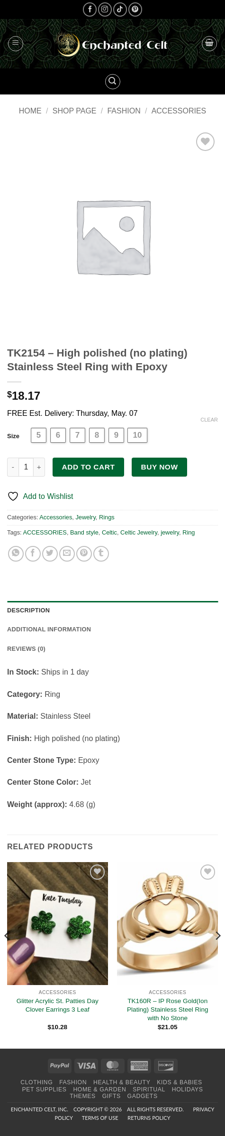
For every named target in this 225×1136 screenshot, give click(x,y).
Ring (188, 532)
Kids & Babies (179, 1082)
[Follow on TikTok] (120, 9)
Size (13, 436)
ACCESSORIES (44, 532)
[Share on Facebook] (33, 554)
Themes (83, 1096)
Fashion (123, 111)
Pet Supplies (44, 1089)
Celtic (109, 532)
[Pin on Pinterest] (84, 554)
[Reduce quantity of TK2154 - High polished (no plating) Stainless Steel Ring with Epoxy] (12, 467)
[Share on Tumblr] (101, 554)
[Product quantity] (26, 467)
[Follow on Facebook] (90, 9)
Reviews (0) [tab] (26, 648)
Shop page (75, 111)
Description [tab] (28, 610)
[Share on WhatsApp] (16, 554)
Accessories (179, 111)
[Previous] (7, 954)
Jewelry (85, 517)
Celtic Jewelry (138, 532)
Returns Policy (148, 1118)
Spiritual (149, 1089)
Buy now (159, 467)
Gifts (111, 1096)
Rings (107, 517)
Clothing (36, 1082)
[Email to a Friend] (67, 554)
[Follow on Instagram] (105, 9)
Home (30, 111)
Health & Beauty (121, 1082)
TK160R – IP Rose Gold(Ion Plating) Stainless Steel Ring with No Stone (167, 1009)
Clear (209, 419)
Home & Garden (99, 1089)
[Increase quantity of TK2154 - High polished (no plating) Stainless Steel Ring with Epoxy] (39, 467)
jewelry (170, 532)
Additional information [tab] (49, 629)
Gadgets (142, 1096)
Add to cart (88, 467)
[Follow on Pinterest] (135, 9)
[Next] (217, 954)
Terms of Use (100, 1118)
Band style (84, 532)
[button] (15, 43)
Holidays (187, 1089)
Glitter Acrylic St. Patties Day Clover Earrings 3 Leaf (58, 1005)
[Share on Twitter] (50, 554)
